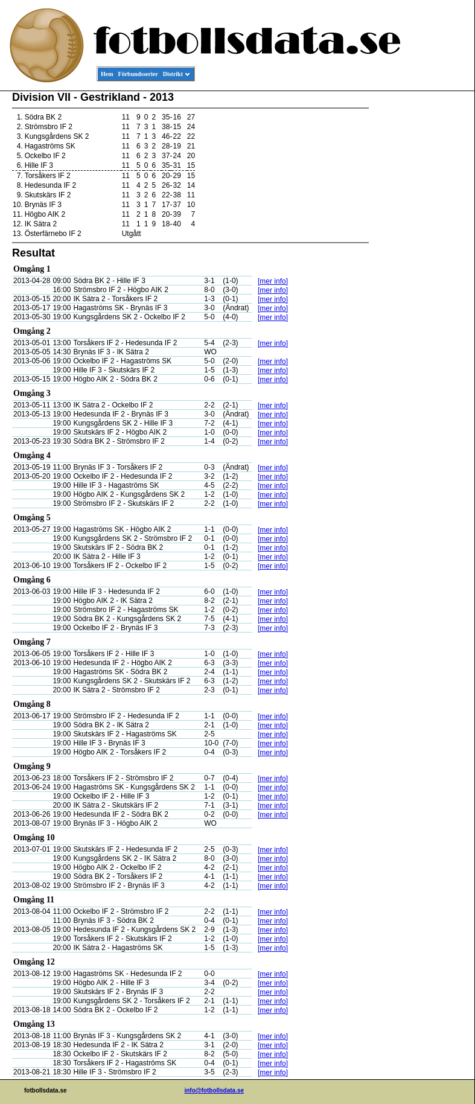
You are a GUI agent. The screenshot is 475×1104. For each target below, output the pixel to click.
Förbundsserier (138, 74)
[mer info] (273, 281)
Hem (107, 74)
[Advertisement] (420, 275)
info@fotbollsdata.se (214, 1090)
